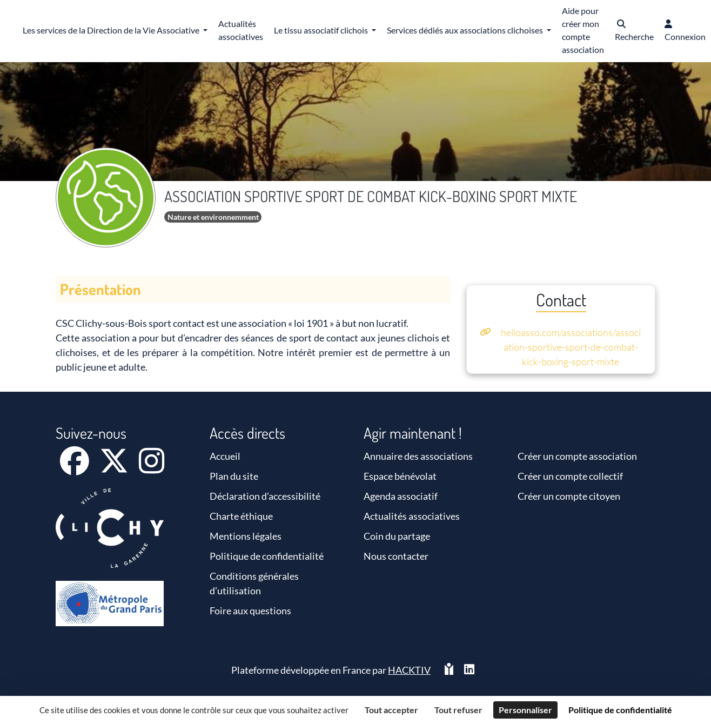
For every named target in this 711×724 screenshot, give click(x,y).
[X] (115, 468)
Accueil (225, 456)
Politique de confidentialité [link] (620, 710)
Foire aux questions (250, 610)
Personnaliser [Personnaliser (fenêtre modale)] (525, 710)
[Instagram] (152, 468)
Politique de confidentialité (267, 556)
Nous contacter (396, 556)
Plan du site (234, 476)
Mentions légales (245, 536)
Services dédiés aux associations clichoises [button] (466, 30)
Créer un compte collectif (570, 476)
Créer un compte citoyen (569, 496)
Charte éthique (241, 516)
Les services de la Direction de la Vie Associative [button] (112, 30)
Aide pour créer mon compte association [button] (583, 30)
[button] (634, 31)
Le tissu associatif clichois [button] (322, 30)
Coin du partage (397, 536)
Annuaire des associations (418, 456)
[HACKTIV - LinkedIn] (469, 670)
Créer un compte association (577, 456)
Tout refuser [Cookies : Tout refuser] (458, 710)
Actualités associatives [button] (240, 30)
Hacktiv (409, 670)
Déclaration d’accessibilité (265, 496)
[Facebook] (75, 468)
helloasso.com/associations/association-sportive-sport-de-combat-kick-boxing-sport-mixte (571, 346)
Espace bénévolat (400, 476)
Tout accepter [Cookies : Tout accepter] (391, 710)
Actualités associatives (412, 516)
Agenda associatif (401, 496)
